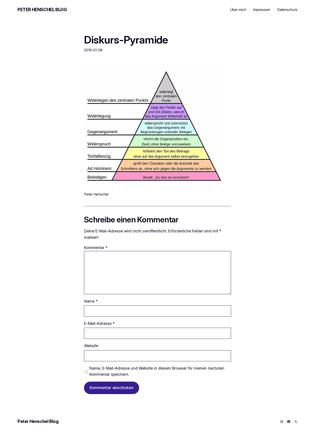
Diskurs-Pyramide (126, 40)
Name (91, 301)
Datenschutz (287, 9)
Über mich (238, 9)
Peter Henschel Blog (42, 9)
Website (91, 345)
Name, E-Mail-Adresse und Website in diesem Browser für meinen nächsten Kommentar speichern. (156, 371)
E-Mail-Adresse (99, 323)
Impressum (261, 9)
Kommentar (95, 247)
